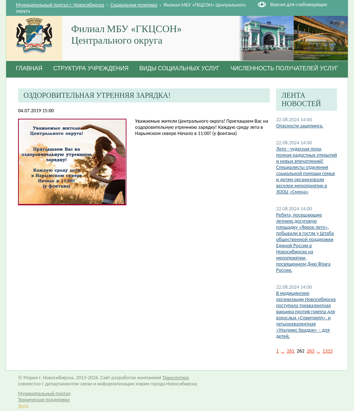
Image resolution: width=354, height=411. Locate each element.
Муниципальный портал (44, 393)
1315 (328, 351)
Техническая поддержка (44, 400)
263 (310, 351)
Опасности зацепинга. (299, 126)
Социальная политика (134, 5)
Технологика (176, 378)
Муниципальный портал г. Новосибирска (60, 5)
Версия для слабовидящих (298, 4)
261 (290, 351)
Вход (23, 406)
